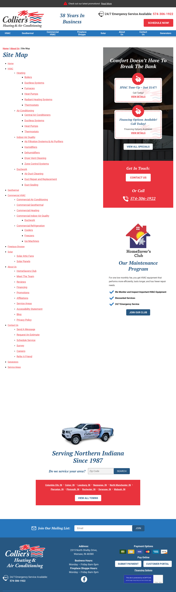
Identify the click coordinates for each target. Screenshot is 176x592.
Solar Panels (23, 246)
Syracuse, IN (106, 467)
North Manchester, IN (123, 463)
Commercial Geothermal (30, 193)
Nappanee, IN (101, 463)
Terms (160, 560)
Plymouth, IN (72, 467)
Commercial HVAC (18, 184)
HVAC (11, 68)
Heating (21, 72)
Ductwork (22, 160)
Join (138, 506)
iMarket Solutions (71, 585)
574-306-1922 (163, 14)
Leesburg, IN (84, 463)
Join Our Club (138, 316)
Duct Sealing (32, 174)
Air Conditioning (25, 106)
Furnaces (31, 86)
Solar (10, 237)
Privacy (156, 560)
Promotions (23, 275)
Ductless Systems (35, 81)
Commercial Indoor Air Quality (33, 203)
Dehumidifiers (33, 145)
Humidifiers (32, 140)
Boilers (29, 76)
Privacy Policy (24, 301)
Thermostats (33, 101)
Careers (21, 330)
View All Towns (88, 476)
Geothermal (14, 179)
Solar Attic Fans (25, 241)
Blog (19, 296)
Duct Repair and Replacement (42, 169)
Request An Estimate (28, 315)
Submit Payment (128, 542)
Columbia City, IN (50, 463)
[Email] (109, 507)
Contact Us (14, 306)
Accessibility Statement (29, 290)
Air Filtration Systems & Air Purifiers (45, 135)
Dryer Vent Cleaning (36, 150)
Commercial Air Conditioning (32, 188)
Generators (14, 340)
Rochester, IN (89, 467)
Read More (106, 3)
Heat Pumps (32, 91)
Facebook (84, 558)
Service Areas (24, 285)
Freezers (30, 221)
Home (6, 48)
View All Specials (138, 150)
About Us (14, 48)
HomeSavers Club (26, 255)
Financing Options (143, 548)
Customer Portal (157, 542)
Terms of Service (144, 558)
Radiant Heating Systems (39, 96)
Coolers (30, 216)
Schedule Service (26, 320)
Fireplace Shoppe (17, 232)
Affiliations (22, 280)
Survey (20, 325)
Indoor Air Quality (26, 131)
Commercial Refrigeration (31, 212)
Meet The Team (25, 260)
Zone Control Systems (38, 155)
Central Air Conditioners (39, 110)
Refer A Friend (24, 335)
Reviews (21, 265)
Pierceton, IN (54, 467)
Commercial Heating (28, 198)
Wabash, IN (122, 467)
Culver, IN (68, 463)
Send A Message (26, 310)
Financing (22, 270)
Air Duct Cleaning (35, 164)
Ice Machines (33, 227)
